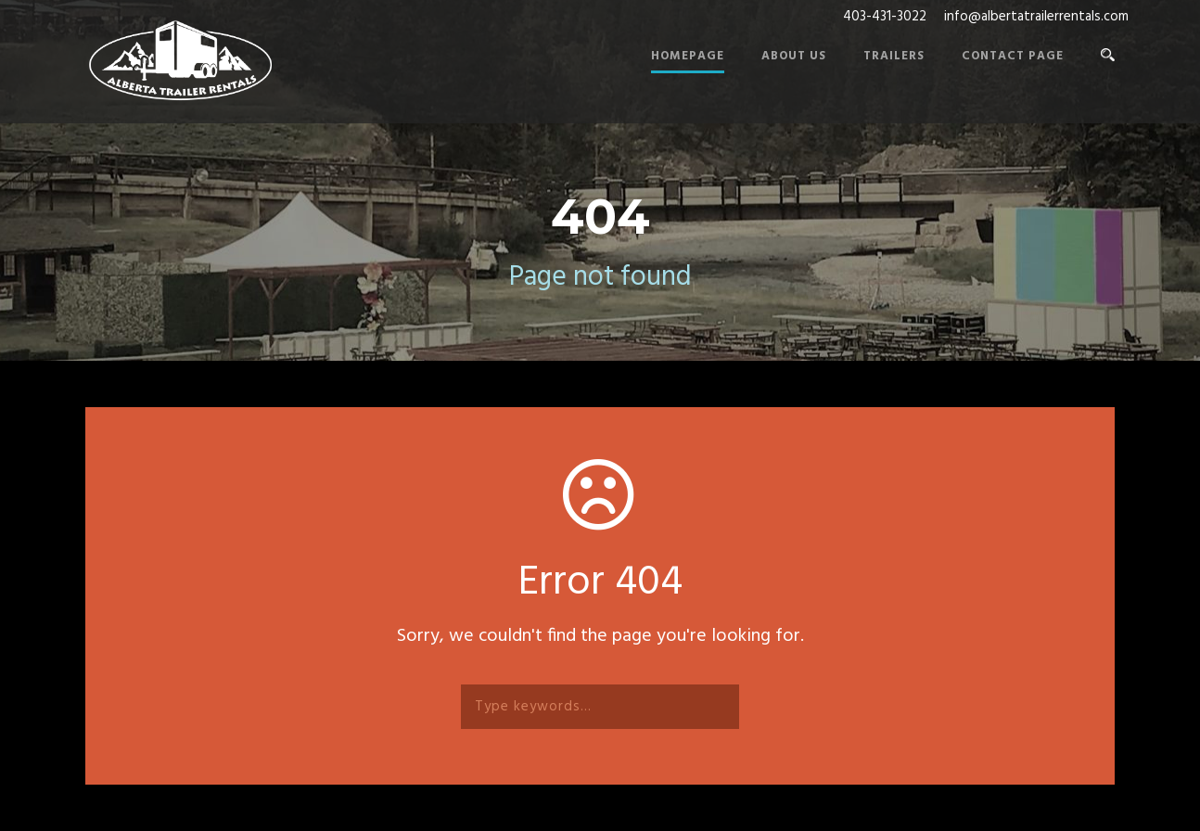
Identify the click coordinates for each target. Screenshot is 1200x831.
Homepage (687, 56)
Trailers (894, 56)
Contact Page (1013, 56)
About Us (793, 56)
